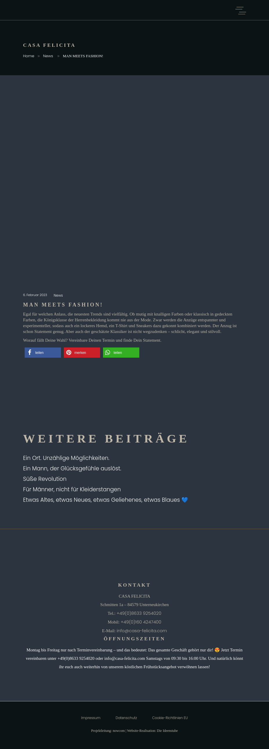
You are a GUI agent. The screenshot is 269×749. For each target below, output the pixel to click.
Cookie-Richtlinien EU (170, 718)
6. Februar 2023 (35, 295)
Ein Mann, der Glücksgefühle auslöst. (72, 468)
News (48, 56)
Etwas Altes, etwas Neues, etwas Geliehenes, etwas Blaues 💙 (106, 500)
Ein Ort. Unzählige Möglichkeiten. (66, 458)
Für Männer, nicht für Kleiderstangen (72, 489)
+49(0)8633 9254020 (139, 613)
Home (29, 56)
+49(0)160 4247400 (141, 622)
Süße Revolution (45, 479)
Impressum (90, 718)
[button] (43, 352)
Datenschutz (126, 718)
